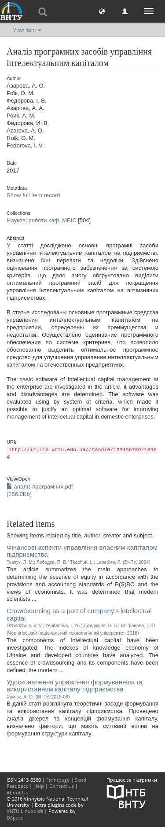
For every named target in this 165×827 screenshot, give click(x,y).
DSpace (15, 817)
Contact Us (61, 786)
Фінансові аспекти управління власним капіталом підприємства (82, 551)
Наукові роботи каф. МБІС (42, 220)
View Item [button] (27, 29)
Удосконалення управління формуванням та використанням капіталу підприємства (75, 685)
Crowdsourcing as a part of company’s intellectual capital (79, 614)
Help (38, 786)
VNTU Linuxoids (25, 811)
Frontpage (58, 779)
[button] (102, 11)
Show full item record (33, 195)
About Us (17, 792)
